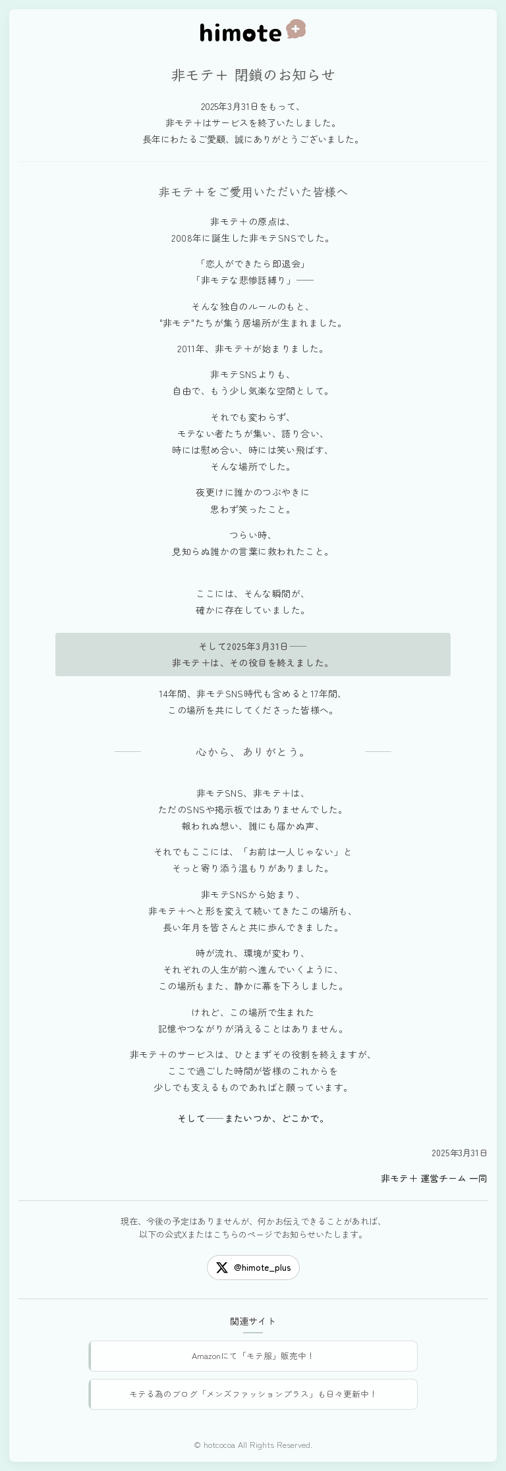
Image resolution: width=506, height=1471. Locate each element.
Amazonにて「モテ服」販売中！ (253, 1355)
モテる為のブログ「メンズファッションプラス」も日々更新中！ (253, 1393)
